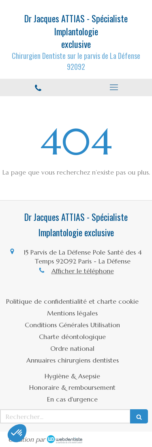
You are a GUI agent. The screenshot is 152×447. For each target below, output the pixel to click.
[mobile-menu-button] (114, 87)
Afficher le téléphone (82, 271)
